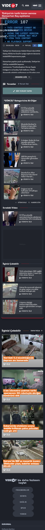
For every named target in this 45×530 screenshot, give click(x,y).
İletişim (5, 498)
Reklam (5, 492)
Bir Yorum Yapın (22, 91)
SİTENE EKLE (21, 202)
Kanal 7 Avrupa (26, 521)
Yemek (23, 472)
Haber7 (17, 526)
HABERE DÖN (34, 202)
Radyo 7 (18, 521)
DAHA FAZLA (36, 330)
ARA (25, 6)
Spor (33, 465)
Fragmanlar (12, 458)
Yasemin (30, 526)
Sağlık (13, 465)
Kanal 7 (9, 521)
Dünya (33, 458)
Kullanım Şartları (8, 487)
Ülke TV (34, 521)
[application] (22, 31)
